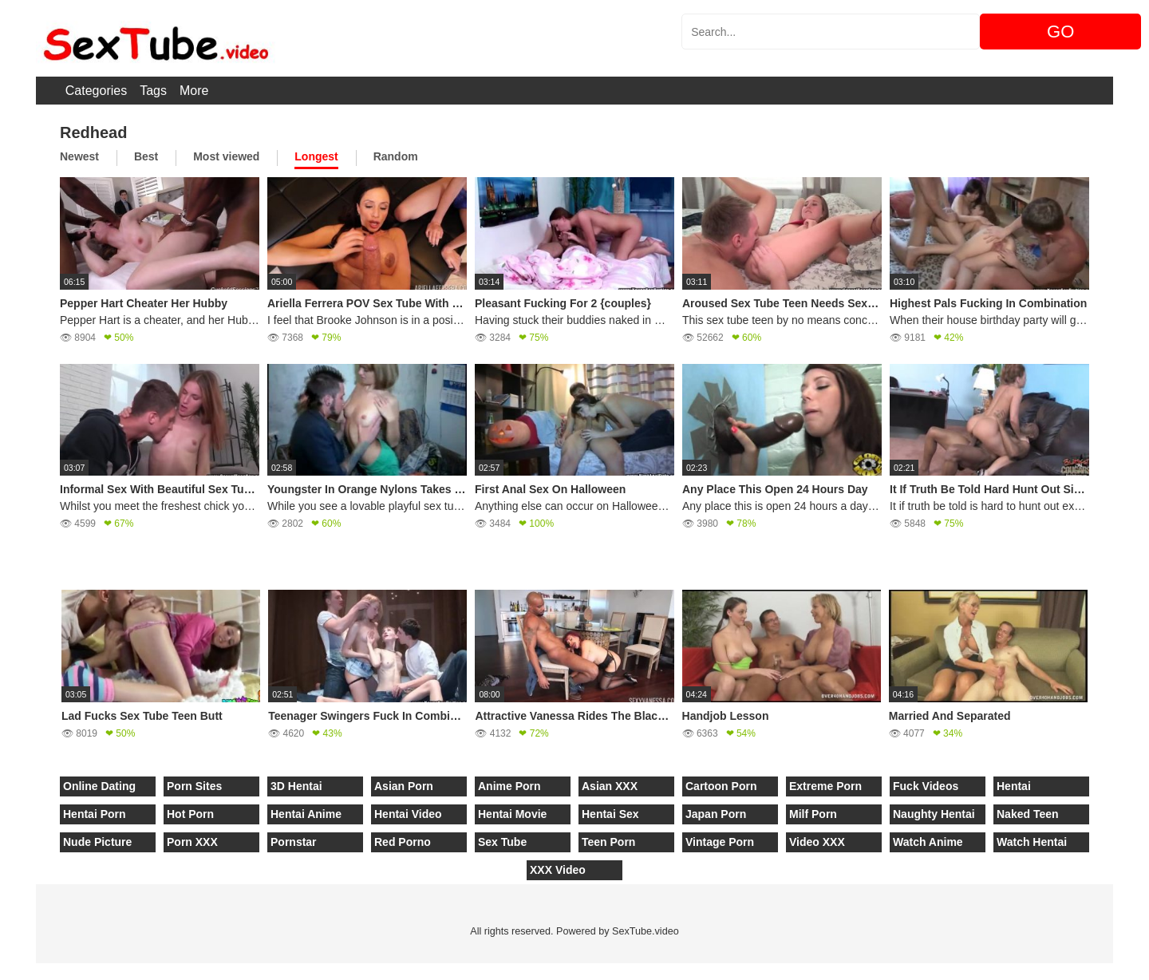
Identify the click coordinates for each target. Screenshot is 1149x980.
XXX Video (558, 869)
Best (146, 156)
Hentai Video (408, 814)
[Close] (1, 971)
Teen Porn (608, 842)
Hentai (1014, 786)
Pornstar (293, 842)
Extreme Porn (825, 786)
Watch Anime (928, 842)
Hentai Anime (306, 814)
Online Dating (99, 786)
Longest (316, 156)
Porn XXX (192, 842)
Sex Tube (502, 842)
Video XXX (817, 842)
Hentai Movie (512, 814)
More (194, 90)
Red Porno (402, 842)
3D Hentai (296, 786)
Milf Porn (813, 814)
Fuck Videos (925, 786)
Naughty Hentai (934, 814)
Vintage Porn (719, 842)
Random (395, 156)
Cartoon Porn (720, 786)
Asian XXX (610, 786)
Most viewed (226, 156)
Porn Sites (194, 786)
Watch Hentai (1032, 842)
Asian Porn (403, 786)
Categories (96, 90)
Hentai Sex (610, 814)
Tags (153, 90)
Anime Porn (509, 786)
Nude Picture (97, 842)
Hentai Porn (94, 814)
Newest (79, 156)
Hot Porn (190, 814)
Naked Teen (1028, 814)
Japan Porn (715, 814)
